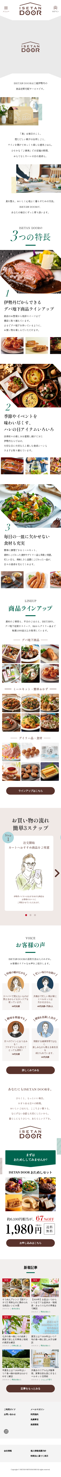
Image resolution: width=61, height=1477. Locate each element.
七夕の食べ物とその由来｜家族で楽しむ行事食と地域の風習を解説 (15, 1339)
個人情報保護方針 (38, 1451)
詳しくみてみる (30, 1070)
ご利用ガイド (10, 1409)
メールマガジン (37, 1409)
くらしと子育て (46, 1380)
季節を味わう (45, 1312)
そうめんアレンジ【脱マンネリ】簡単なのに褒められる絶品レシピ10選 (15, 1302)
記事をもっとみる (30, 1388)
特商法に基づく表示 (39, 1456)
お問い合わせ (10, 1414)
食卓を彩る (16, 1309)
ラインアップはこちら (30, 790)
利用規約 (34, 1414)
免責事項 (34, 1419)
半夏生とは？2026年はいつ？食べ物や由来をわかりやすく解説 (15, 1373)
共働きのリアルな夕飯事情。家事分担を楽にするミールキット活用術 (44, 1373)
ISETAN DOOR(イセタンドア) (30, 8)
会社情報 (8, 1451)
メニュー (6, 11)
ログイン (55, 11)
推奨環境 (34, 1424)
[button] (57, 873)
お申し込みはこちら (30, 1242)
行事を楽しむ (16, 1346)
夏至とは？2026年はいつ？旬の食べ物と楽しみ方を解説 (44, 1339)
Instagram (6, 1431)
